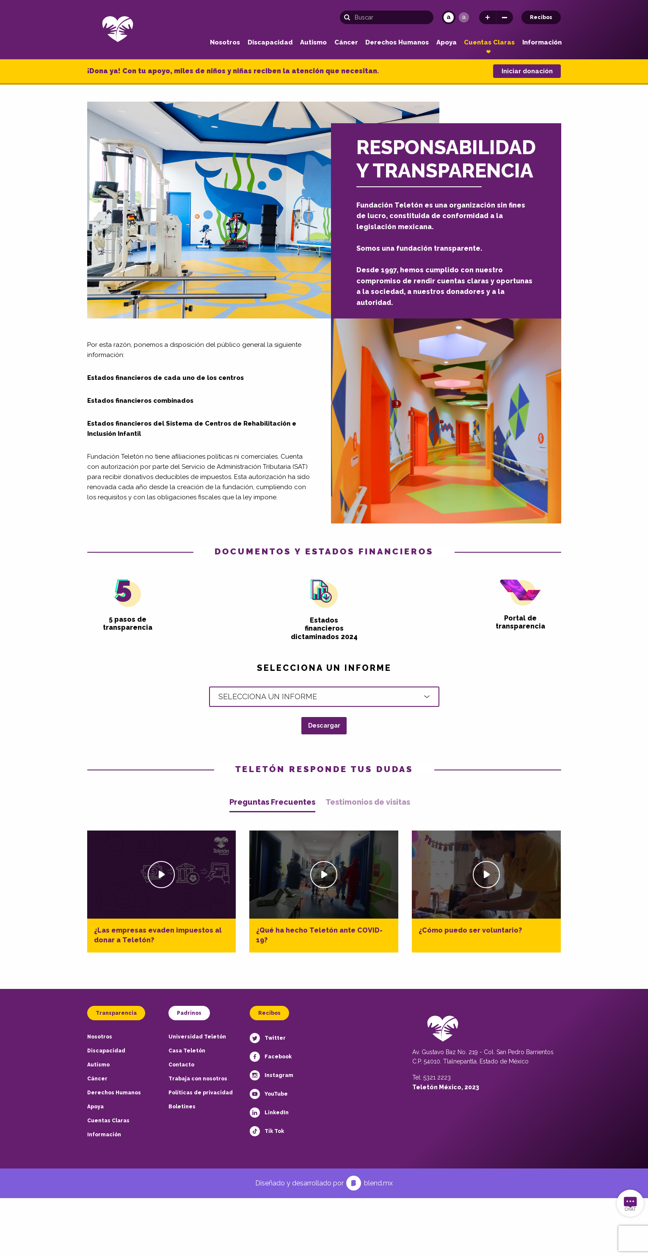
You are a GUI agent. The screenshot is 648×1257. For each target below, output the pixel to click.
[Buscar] (349, 17)
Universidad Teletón (197, 1037)
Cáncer (346, 42)
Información (542, 42)
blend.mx (378, 1183)
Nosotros (225, 42)
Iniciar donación (527, 71)
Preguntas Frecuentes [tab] (272, 802)
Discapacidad (270, 42)
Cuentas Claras (489, 42)
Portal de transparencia (520, 604)
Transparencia (116, 1013)
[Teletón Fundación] (117, 29)
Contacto (181, 1065)
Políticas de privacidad (200, 1093)
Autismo (313, 42)
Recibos (541, 17)
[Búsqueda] (386, 17)
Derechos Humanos (397, 42)
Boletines (182, 1107)
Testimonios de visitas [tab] (367, 802)
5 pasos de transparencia (127, 605)
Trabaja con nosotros (197, 1079)
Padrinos (189, 1013)
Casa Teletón (186, 1051)
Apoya (446, 42)
